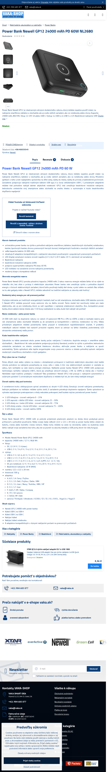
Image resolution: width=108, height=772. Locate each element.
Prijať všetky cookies (31, 760)
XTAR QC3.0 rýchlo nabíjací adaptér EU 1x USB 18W (48, 549)
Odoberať (94, 669)
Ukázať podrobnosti (31, 767)
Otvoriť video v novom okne (26, 232)
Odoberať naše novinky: (19, 673)
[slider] (19, 36)
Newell (13, 152)
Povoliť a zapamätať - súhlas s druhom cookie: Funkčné (26, 224)
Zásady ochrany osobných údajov (32, 753)
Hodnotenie (7, 36)
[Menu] (102, 15)
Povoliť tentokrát (26, 216)
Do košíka (76, 135)
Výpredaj (44, 2)
